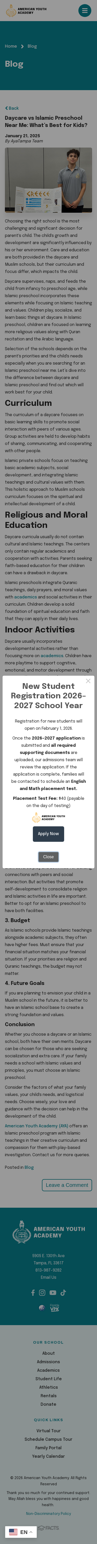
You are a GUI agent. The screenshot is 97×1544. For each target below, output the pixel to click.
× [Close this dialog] (88, 682)
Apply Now (48, 834)
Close (48, 857)
